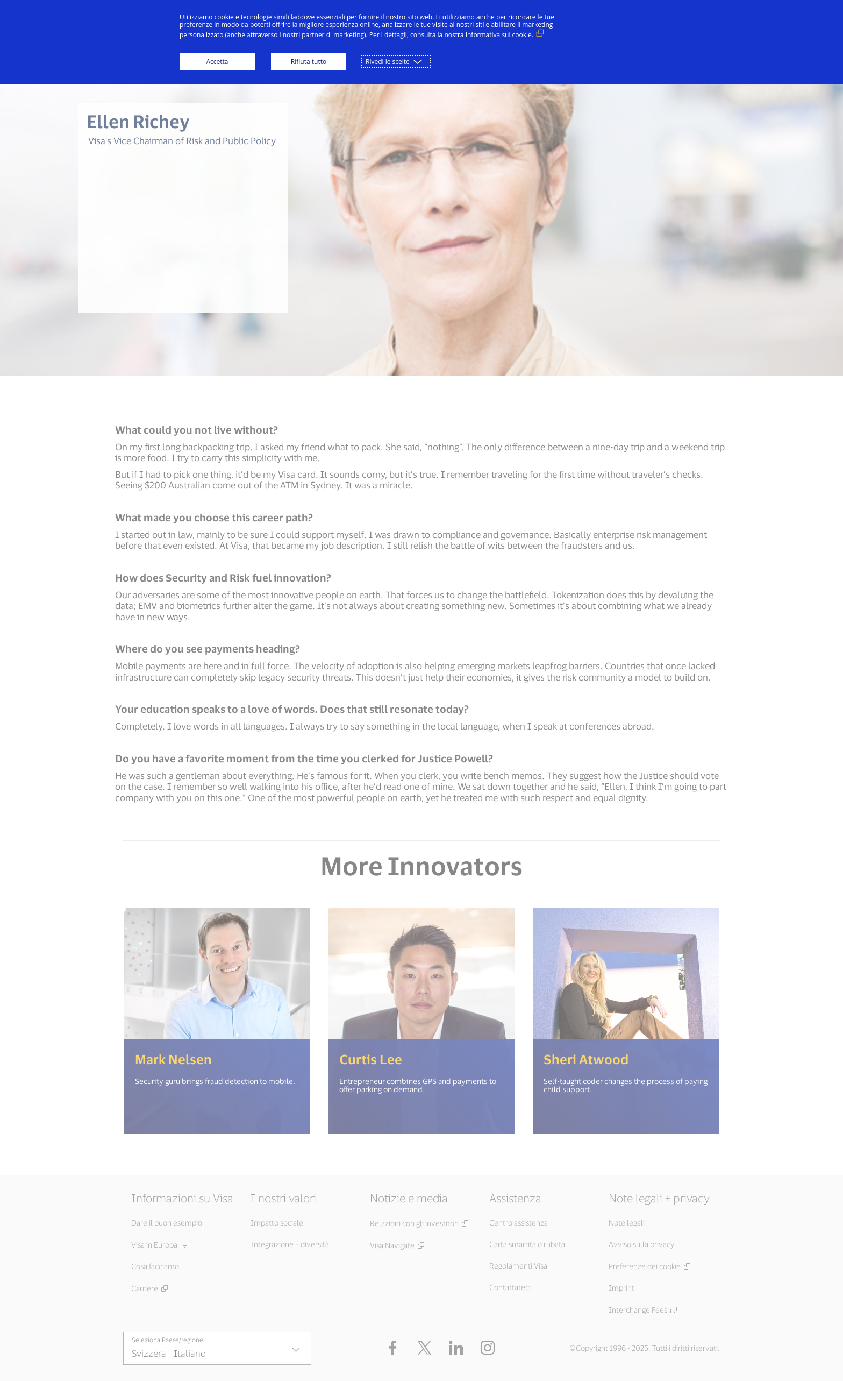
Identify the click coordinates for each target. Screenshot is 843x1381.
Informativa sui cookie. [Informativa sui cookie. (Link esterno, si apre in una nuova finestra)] (499, 34)
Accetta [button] (217, 61)
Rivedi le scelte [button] (388, 61)
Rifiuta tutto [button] (308, 61)
